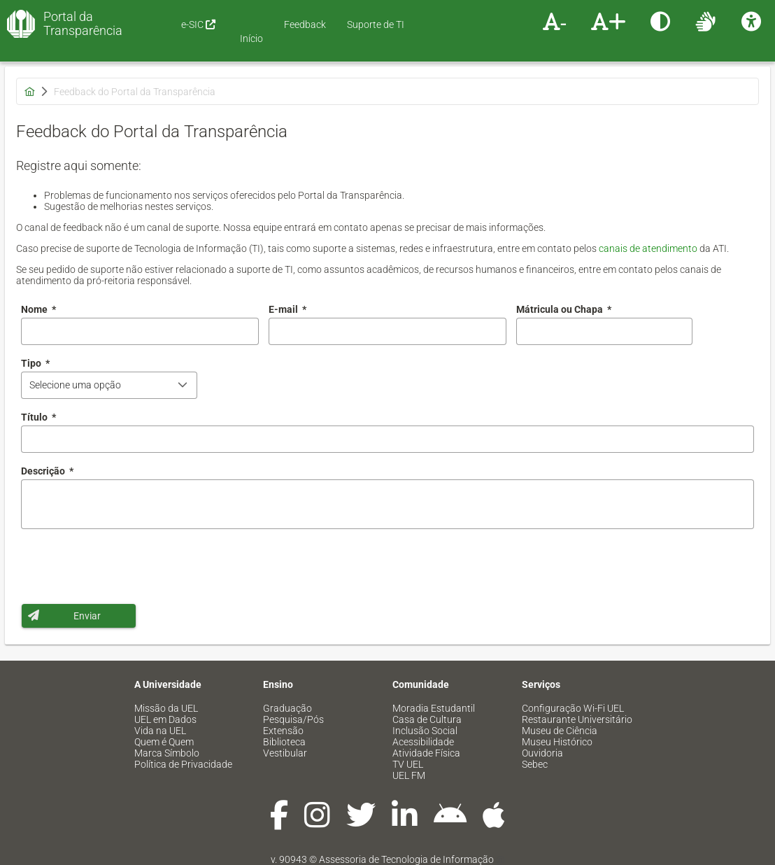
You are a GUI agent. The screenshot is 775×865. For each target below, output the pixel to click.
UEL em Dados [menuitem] (165, 719)
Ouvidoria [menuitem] (542, 753)
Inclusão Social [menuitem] (424, 730)
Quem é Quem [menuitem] (164, 741)
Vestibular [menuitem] (285, 753)
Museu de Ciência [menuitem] (559, 730)
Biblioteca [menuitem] (284, 741)
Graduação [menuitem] (287, 708)
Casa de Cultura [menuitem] (427, 719)
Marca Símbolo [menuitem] (166, 753)
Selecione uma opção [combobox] (75, 385)
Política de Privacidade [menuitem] (183, 764)
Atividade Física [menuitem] (426, 753)
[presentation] (127, 566)
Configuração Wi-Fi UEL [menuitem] (573, 708)
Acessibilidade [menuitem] (423, 741)
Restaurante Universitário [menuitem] (577, 719)
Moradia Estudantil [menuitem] (433, 708)
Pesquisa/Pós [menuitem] (293, 719)
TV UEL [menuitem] (407, 764)
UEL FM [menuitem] (408, 775)
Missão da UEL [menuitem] (166, 708)
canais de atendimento (648, 248)
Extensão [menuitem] (283, 730)
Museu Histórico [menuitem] (557, 741)
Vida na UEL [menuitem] (160, 730)
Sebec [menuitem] (535, 764)
